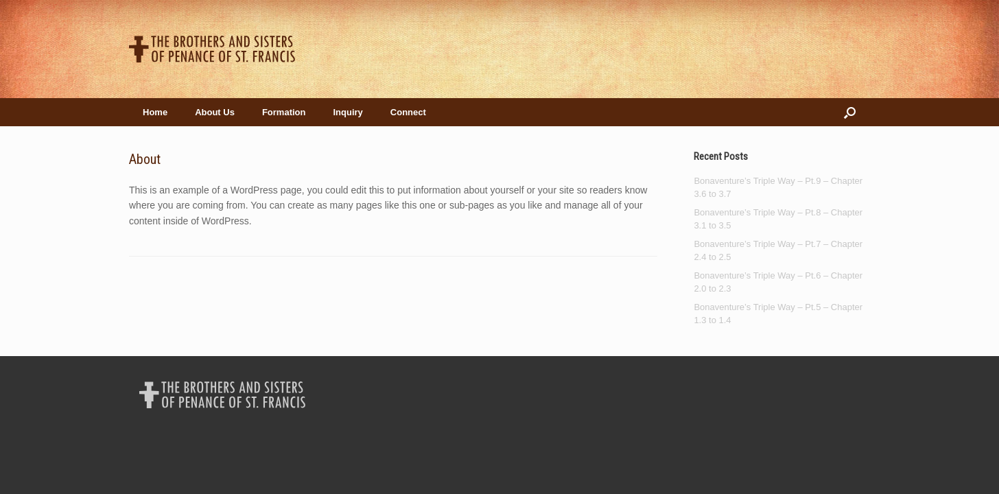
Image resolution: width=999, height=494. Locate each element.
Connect (408, 112)
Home (155, 112)
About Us (215, 112)
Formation (284, 112)
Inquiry (347, 112)
